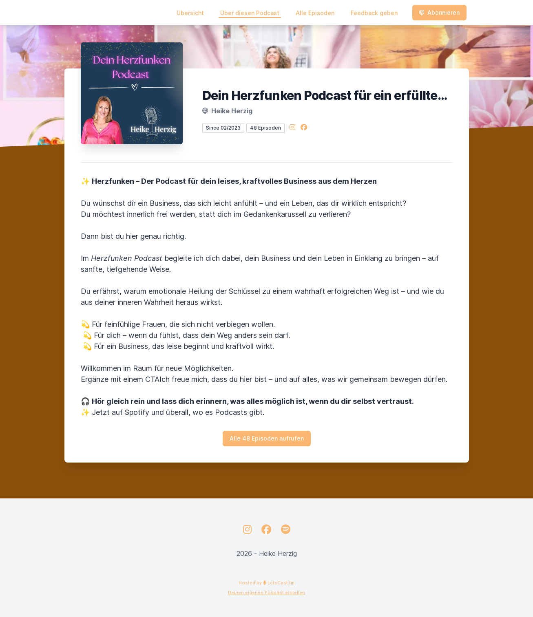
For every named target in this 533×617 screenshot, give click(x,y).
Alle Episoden (315, 12)
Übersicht (190, 12)
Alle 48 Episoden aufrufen (267, 438)
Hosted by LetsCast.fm (266, 583)
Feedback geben (374, 12)
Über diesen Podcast (249, 12)
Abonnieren (439, 12)
